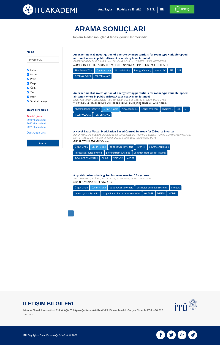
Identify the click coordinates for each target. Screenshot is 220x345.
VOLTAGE (118, 158)
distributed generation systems (152, 187)
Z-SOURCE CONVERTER (86, 158)
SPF (179, 70)
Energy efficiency (142, 70)
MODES (130, 158)
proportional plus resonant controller (121, 193)
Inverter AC (160, 70)
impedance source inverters (88, 152)
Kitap (33, 83)
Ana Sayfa (105, 9)
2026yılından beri (36, 119)
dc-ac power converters (121, 146)
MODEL (172, 193)
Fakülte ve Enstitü (129, 9)
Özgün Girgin (81, 146)
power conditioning (159, 146)
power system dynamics (118, 152)
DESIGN (106, 158)
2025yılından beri (36, 123)
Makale (34, 70)
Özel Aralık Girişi (36, 132)
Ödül (33, 87)
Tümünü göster (35, 116)
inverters (141, 146)
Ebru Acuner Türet (84, 70)
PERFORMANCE (102, 76)
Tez (32, 92)
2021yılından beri (36, 127)
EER (171, 70)
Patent (33, 74)
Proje (33, 78)
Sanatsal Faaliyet (39, 101)
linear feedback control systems (150, 152)
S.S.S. (151, 9)
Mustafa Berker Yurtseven (87, 108)
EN (162, 9)
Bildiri (33, 96)
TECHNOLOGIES (83, 76)
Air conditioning (122, 70)
